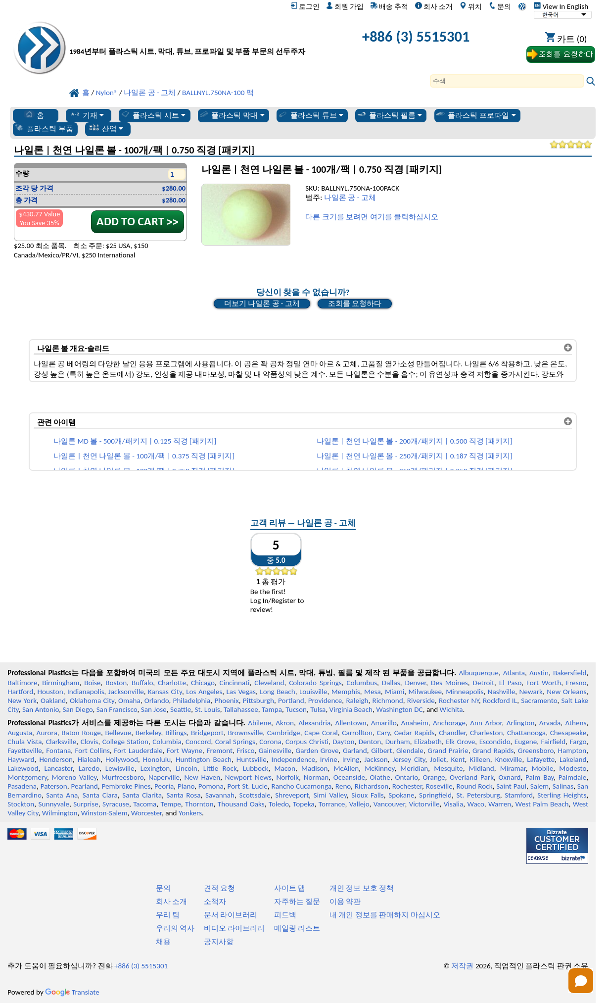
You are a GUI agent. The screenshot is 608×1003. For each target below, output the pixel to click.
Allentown (351, 722)
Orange (434, 777)
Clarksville (61, 741)
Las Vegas (241, 691)
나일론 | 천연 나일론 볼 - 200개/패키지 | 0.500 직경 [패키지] (415, 441)
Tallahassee (241, 709)
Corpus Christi (306, 741)
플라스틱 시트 (153, 114)
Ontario (406, 777)
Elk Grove (460, 741)
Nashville (501, 691)
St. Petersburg (478, 795)
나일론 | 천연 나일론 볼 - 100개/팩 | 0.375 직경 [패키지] (143, 455)
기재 (87, 114)
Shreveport (292, 795)
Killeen (479, 759)
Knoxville (508, 759)
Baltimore (22, 682)
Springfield (435, 795)
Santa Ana (62, 795)
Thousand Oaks (241, 804)
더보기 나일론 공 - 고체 (262, 303)
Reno (343, 786)
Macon (284, 768)
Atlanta (514, 672)
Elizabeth (428, 741)
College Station (125, 741)
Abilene (259, 722)
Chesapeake (568, 732)
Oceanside (349, 777)
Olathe (380, 777)
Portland (291, 700)
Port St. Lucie (247, 786)
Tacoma (144, 804)
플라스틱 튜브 (311, 114)
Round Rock (475, 786)
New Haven (203, 777)
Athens (575, 722)
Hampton (572, 750)
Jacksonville (126, 691)
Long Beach (277, 691)
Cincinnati (235, 682)
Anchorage (449, 722)
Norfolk (287, 777)
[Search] (507, 81)
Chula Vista (24, 741)
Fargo (578, 741)
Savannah (219, 795)
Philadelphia (192, 700)
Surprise (85, 804)
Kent (458, 759)
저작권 (462, 965)
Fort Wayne (184, 750)
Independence (293, 759)
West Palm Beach (541, 804)
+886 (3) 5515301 (415, 36)
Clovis (89, 741)
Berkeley (148, 732)
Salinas (563, 786)
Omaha (129, 700)
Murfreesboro (122, 777)
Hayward (20, 759)
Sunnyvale (54, 804)
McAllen (346, 768)
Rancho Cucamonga (302, 786)
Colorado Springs (315, 682)
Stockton (20, 804)
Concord (198, 741)
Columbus (362, 682)
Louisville (313, 691)
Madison (314, 768)
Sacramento (539, 700)
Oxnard (510, 777)
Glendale (409, 750)
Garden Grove (317, 750)
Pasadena (22, 786)
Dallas (391, 682)
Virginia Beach (351, 709)
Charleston (486, 732)
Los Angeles (204, 691)
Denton (370, 741)
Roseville (439, 786)
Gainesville (275, 750)
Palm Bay (539, 777)
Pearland (84, 786)
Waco (475, 804)
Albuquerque (479, 672)
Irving (351, 759)
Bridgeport (207, 732)
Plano (186, 786)
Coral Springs (235, 741)
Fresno (576, 682)
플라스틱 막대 (231, 114)
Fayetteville (24, 750)
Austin (539, 672)
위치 (471, 6)
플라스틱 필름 (389, 114)
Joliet (438, 759)
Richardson (371, 786)
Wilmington (60, 812)
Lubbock (256, 768)
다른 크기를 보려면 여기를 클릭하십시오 (371, 216)
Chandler (452, 732)
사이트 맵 (289, 888)
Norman (316, 777)
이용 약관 (345, 901)
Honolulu (157, 759)
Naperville (164, 777)
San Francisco (117, 709)
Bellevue (118, 732)
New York (22, 700)
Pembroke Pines (125, 786)
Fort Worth (543, 682)
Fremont (220, 750)
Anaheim (414, 722)
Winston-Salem (104, 812)
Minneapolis (464, 691)
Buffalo (142, 682)
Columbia (166, 741)
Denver (415, 682)
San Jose (154, 709)
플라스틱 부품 (43, 128)
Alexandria (314, 722)
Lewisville (120, 768)
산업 (106, 128)
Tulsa (318, 709)
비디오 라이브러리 (234, 928)
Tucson (296, 709)
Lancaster (58, 768)
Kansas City (165, 691)
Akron (285, 722)
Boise (92, 682)
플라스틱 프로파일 (475, 114)
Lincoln (186, 768)
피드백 (285, 914)
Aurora (47, 732)
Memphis (345, 691)
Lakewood (22, 768)
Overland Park (472, 777)
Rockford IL (500, 700)
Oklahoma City (92, 700)
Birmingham (60, 682)
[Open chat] (580, 980)
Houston (50, 691)
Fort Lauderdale (138, 750)
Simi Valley (330, 795)
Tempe (171, 804)
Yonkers (190, 812)
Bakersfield (569, 672)
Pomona (211, 786)
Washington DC (399, 709)
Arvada (550, 722)
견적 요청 (219, 888)
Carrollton (357, 732)
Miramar (513, 768)
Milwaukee (425, 691)
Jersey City (408, 759)
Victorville (424, 804)
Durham (397, 741)
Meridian (414, 768)
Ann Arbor (486, 722)
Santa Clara (100, 795)
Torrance (332, 804)
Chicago (203, 682)
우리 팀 (168, 914)
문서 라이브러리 (230, 914)
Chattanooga (526, 732)
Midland (481, 768)
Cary (383, 732)
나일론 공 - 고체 (350, 197)
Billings (176, 732)
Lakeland (573, 759)
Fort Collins (92, 750)
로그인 (305, 6)
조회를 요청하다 (354, 303)
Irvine (328, 759)
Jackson (375, 759)
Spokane (401, 795)
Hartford (20, 691)
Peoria (164, 786)
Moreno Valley (74, 777)
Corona (270, 741)
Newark (530, 691)
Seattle (180, 709)
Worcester (146, 812)
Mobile (543, 768)
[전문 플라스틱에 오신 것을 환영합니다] (187, 39)
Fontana (58, 750)
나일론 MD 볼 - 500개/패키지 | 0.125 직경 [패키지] (134, 441)
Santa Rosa (183, 795)
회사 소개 (434, 6)
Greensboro (536, 750)
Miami (394, 691)
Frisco (246, 750)
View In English (561, 6)
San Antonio (40, 709)
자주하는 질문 (297, 901)
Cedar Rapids (414, 732)
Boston (116, 682)
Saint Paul (511, 786)
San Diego (78, 709)
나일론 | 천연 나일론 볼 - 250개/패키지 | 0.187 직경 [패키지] (415, 455)
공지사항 (219, 941)
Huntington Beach (204, 759)
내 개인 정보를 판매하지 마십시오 (384, 914)
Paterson (54, 786)
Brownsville (245, 732)
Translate (72, 992)
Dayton (343, 741)
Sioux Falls (367, 795)
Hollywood (121, 759)
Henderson (56, 759)
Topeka (304, 804)
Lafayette (541, 759)
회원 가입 (345, 6)
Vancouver (389, 804)
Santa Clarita (142, 795)
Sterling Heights (561, 795)
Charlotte (172, 682)
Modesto (572, 768)
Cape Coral (321, 732)
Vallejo (359, 804)
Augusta (19, 732)
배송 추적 (389, 6)
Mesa (372, 691)
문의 (500, 6)
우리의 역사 (175, 928)
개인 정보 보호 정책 (361, 888)
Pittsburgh (258, 700)
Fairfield (553, 741)
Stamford (519, 795)
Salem (539, 786)
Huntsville (251, 759)
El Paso (510, 682)
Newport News (248, 777)
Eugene (525, 741)
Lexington (155, 768)
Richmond (388, 700)
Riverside (421, 700)
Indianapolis (85, 691)
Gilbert (381, 750)
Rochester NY (459, 700)
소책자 (215, 901)
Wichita (451, 709)
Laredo (89, 768)
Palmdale (573, 777)
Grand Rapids (493, 750)
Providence (325, 700)
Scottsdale (255, 795)
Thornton (199, 804)
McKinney (379, 768)
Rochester (407, 786)
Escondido (495, 741)
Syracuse (115, 804)
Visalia (454, 804)
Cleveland (269, 682)
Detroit (484, 682)
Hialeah (89, 759)
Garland (355, 750)
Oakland (53, 700)
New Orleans (566, 691)
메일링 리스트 (297, 928)
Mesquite (448, 768)
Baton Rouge (81, 732)
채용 (163, 941)
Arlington (521, 722)
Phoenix (226, 700)
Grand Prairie (447, 750)
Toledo (279, 804)
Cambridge (283, 732)
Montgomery (27, 777)
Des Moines (449, 682)
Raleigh (357, 700)
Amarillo (384, 722)
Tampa (272, 709)
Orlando (156, 700)
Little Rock (220, 768)
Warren (499, 804)
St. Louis (207, 709)
